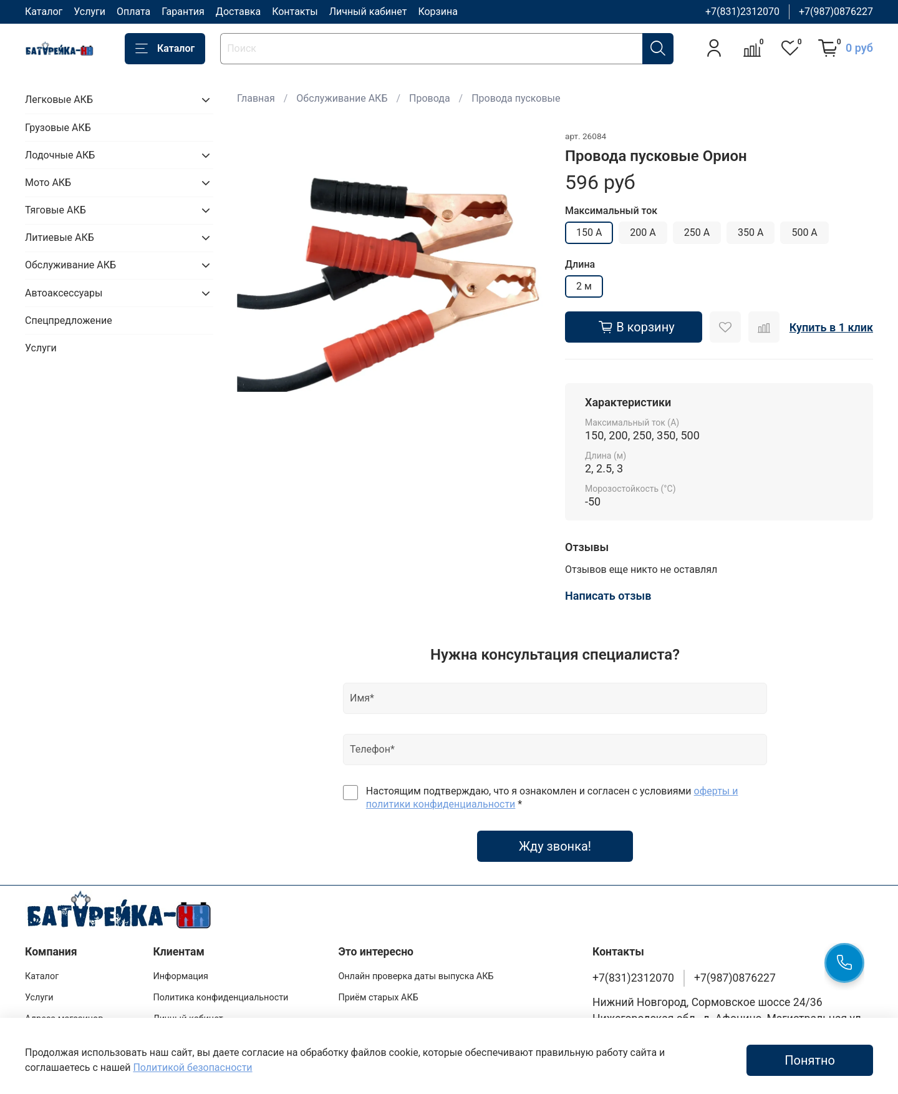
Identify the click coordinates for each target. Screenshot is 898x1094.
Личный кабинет (368, 11)
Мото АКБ (48, 182)
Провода (429, 98)
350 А (750, 232)
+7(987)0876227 (836, 11)
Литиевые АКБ (59, 237)
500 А (804, 232)
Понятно (810, 1060)
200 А (642, 232)
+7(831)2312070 (742, 11)
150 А (589, 232)
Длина (580, 264)
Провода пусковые (515, 98)
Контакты (294, 11)
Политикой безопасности (192, 1067)
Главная (256, 98)
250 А (697, 232)
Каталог (43, 11)
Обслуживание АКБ (341, 98)
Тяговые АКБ (55, 210)
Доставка (238, 11)
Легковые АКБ (59, 99)
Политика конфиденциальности (220, 997)
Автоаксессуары (63, 293)
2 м (584, 286)
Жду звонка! (555, 846)
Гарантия (183, 11)
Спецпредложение (68, 320)
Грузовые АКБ (58, 128)
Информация (180, 976)
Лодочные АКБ (60, 155)
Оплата (133, 11)
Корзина (437, 11)
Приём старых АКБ (378, 997)
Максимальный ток (611, 211)
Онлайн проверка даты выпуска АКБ (415, 976)
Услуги (89, 11)
